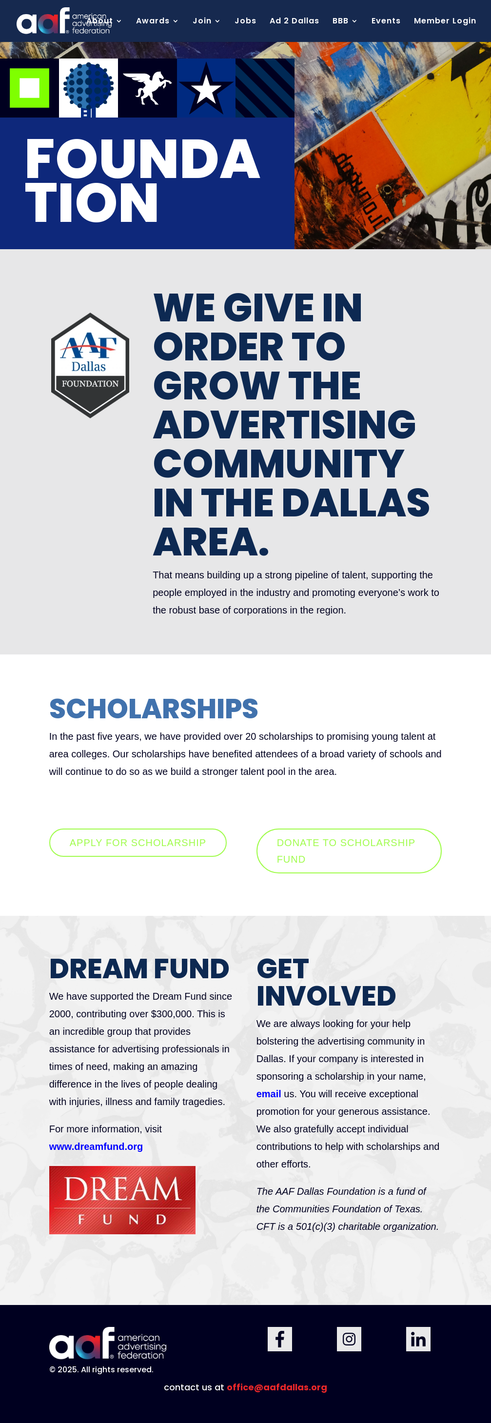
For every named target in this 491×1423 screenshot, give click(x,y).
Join (202, 22)
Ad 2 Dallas (294, 22)
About (99, 22)
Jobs (245, 22)
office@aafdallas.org (277, 1387)
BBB (341, 22)
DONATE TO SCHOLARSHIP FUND (346, 851)
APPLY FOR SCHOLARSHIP (138, 842)
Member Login (445, 22)
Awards (153, 22)
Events (386, 22)
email (270, 1093)
